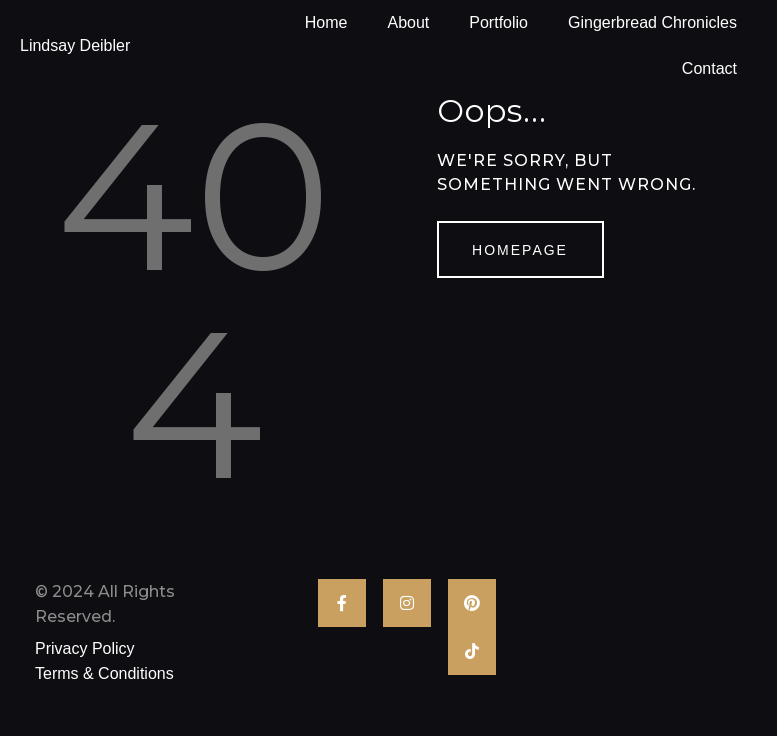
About (408, 22)
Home (326, 22)
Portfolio (498, 22)
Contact (709, 68)
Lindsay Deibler (75, 46)
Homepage (520, 250)
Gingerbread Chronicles (652, 22)
